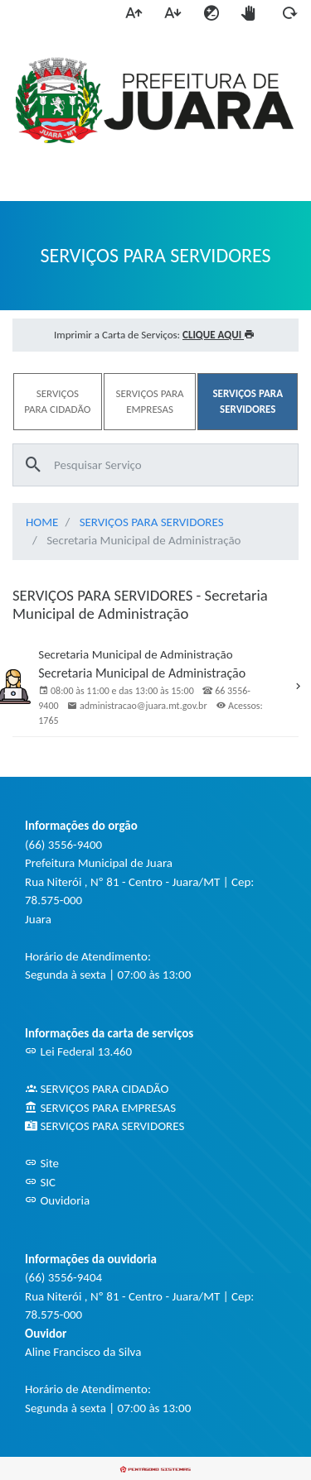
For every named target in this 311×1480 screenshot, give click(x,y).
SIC (40, 1182)
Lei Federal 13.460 (78, 1051)
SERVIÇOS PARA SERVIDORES (152, 522)
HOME (42, 522)
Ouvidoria (57, 1200)
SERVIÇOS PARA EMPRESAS (100, 1107)
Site (42, 1163)
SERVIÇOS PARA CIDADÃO (96, 1088)
